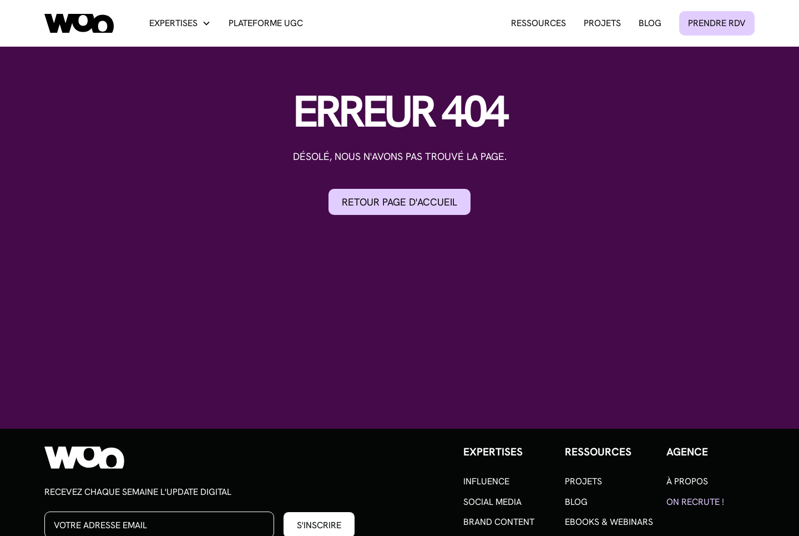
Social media (492, 502)
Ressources (538, 23)
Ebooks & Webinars (609, 522)
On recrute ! (695, 502)
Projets (602, 23)
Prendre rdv (717, 23)
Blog (650, 23)
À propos (687, 481)
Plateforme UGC (266, 23)
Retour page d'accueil (399, 202)
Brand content (498, 522)
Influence (486, 481)
